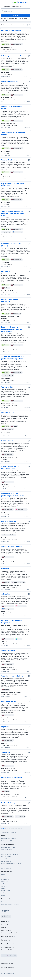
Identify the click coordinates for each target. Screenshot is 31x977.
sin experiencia (5, 879)
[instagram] (7, 955)
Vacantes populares (6, 901)
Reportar (26, 51)
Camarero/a (5, 752)
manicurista (4, 859)
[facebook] (3, 955)
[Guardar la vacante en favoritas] (29, 30)
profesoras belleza (6, 868)
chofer (3, 888)
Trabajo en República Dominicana (10, 933)
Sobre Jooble (5, 925)
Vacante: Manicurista (9, 160)
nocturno (3, 883)
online (2, 877)
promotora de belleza (6, 849)
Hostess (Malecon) (8, 803)
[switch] (28, 25)
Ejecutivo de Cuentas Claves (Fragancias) (11, 622)
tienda (3, 895)
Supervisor (5, 727)
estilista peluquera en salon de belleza (11, 863)
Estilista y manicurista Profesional (9, 301)
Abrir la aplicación (25, 2)
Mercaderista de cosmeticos (11, 777)
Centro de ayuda (6, 930)
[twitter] (11, 955)
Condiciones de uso (7, 963)
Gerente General (7, 441)
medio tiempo (4, 881)
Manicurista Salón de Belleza (11, 30)
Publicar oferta (5, 940)
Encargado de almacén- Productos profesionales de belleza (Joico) (11, 329)
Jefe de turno (6, 594)
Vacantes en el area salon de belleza (11, 108)
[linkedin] (15, 955)
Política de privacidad (7, 967)
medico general (5, 893)
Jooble (12, 973)
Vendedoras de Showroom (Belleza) (11, 245)
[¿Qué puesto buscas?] (15, 7)
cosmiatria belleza (6, 861)
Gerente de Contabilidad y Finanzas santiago (11, 467)
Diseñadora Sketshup (9, 701)
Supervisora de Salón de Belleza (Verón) (13, 133)
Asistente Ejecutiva (8, 521)
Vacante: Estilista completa (11, 546)
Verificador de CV (6, 950)
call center (4, 886)
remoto (3, 874)
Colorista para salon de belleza (12, 56)
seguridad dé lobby (6, 856)
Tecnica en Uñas (7, 387)
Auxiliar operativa (7, 412)
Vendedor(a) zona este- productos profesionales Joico (12, 495)
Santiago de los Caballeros (8, 841)
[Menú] (2, 2)
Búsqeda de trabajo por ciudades (10, 904)
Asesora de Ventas (8, 650)
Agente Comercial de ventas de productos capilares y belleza (12, 358)
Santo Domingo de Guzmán (8, 838)
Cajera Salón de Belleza (10, 81)
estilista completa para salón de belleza (11, 852)
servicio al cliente (5, 890)
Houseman (5, 568)
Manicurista (5, 271)
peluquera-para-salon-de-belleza (9, 854)
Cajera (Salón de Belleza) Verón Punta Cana (12, 185)
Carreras (3, 927)
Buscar (15, 15)
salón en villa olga (6, 865)
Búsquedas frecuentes (9, 832)
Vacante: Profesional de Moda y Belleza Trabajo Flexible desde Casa (12, 213)
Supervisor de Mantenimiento (12, 676)
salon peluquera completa (8, 847)
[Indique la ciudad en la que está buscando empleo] (15, 11)
